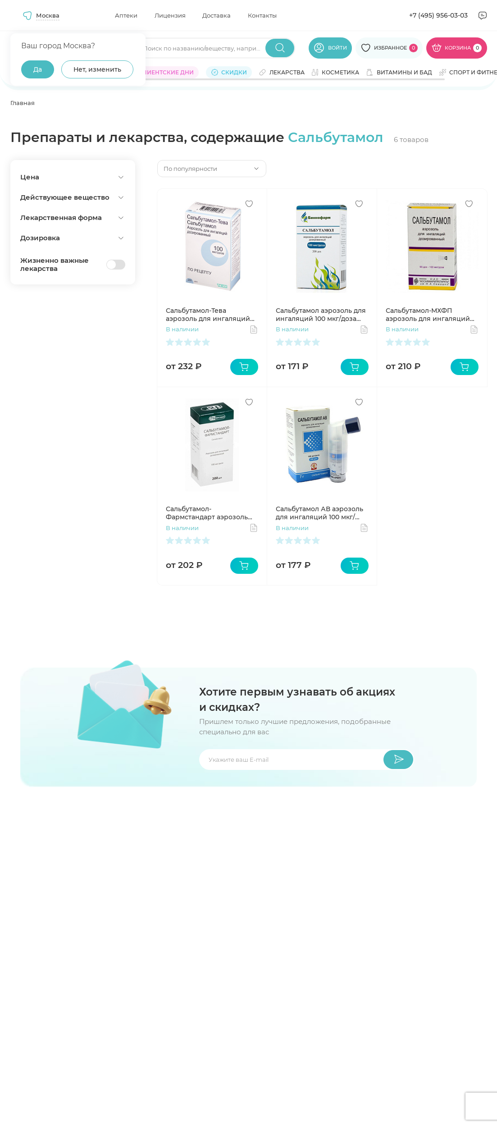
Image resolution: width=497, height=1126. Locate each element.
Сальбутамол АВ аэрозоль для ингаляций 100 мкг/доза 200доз (319, 513)
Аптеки (126, 15)
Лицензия (170, 15)
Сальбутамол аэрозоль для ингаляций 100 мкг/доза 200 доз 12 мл (321, 315)
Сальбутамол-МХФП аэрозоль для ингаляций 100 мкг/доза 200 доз (428, 315)
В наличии (182, 329)
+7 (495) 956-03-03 (438, 15)
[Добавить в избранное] (249, 204)
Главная (22, 102)
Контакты (262, 15)
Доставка (216, 15)
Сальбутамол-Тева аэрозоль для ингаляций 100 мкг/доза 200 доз (208, 315)
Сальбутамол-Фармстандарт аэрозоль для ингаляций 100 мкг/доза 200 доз (207, 513)
